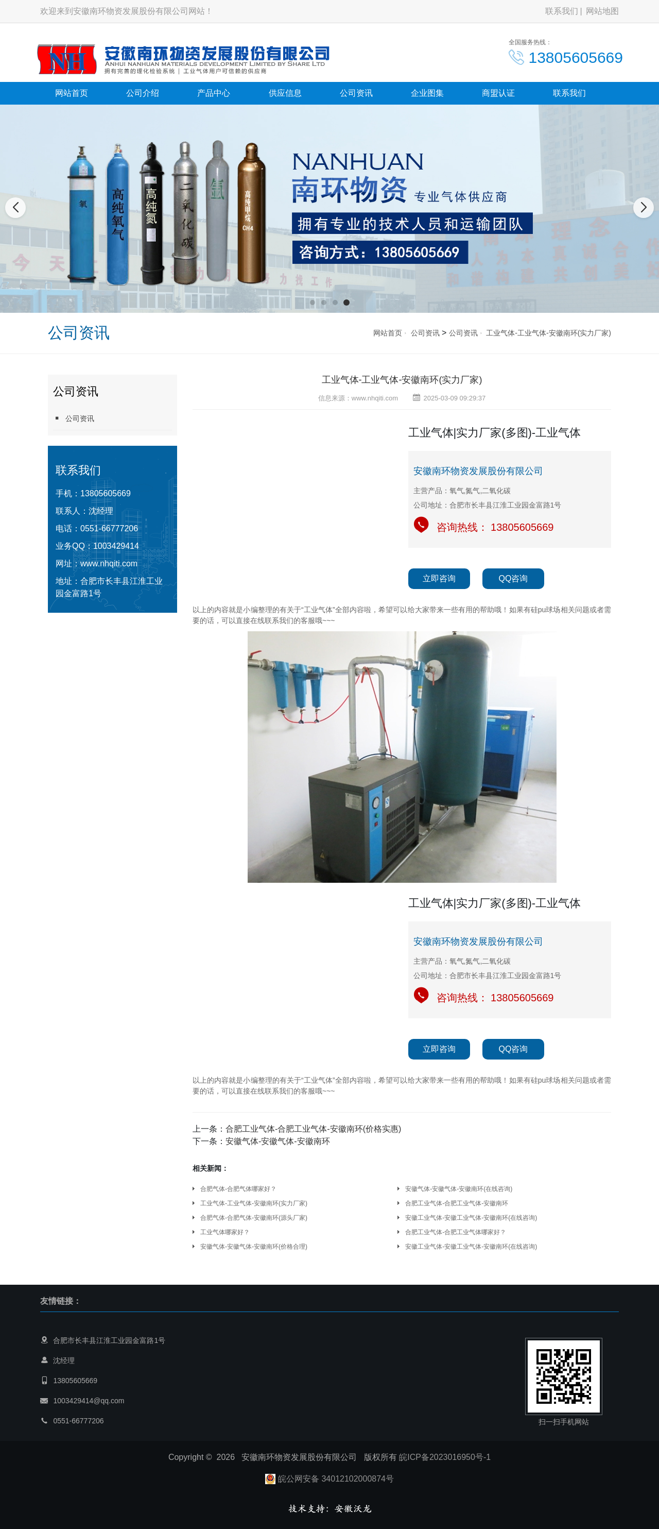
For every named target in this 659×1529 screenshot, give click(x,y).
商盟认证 (498, 93)
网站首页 (71, 93)
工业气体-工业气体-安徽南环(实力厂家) (548, 333)
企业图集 (427, 93)
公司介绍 (142, 93)
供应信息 (285, 93)
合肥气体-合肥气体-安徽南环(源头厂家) (253, 1217)
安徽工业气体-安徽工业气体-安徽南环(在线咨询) (471, 1217)
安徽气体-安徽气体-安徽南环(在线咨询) (458, 1188)
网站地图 (602, 11)
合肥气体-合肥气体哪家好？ (238, 1188)
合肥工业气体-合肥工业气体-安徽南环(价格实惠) (313, 1128)
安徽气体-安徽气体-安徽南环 (278, 1141)
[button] (312, 302)
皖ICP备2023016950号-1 (445, 1457)
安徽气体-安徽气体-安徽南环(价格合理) (253, 1246)
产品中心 (213, 93)
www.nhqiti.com (108, 563)
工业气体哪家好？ (225, 1232)
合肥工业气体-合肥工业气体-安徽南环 (456, 1203)
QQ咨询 (513, 578)
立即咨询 (439, 578)
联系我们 (561, 11)
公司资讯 (356, 93)
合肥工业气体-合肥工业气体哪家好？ (455, 1232)
